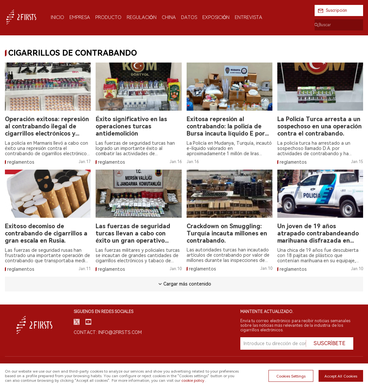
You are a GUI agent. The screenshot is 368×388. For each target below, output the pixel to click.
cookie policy (192, 380)
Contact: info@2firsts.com (108, 332)
